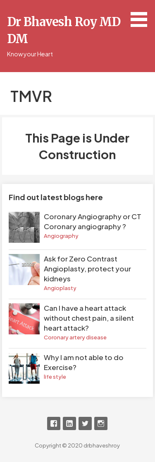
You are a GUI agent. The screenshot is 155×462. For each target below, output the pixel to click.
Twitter (85, 423)
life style (55, 376)
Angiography (61, 235)
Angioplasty (60, 288)
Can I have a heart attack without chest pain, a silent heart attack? (89, 317)
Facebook (53, 423)
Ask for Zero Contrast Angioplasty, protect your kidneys (87, 268)
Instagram (100, 423)
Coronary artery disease (75, 337)
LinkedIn (69, 423)
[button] (142, 15)
